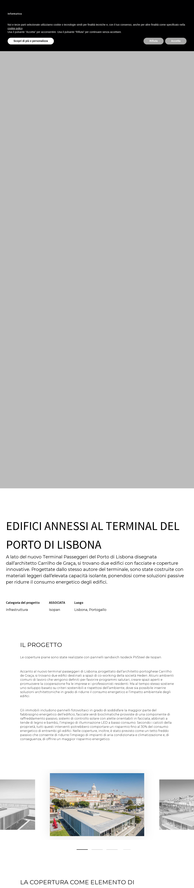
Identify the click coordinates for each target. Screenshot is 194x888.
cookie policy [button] (15, 28)
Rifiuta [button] (153, 40)
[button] (82, 849)
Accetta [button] (176, 40)
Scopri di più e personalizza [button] (31, 40)
